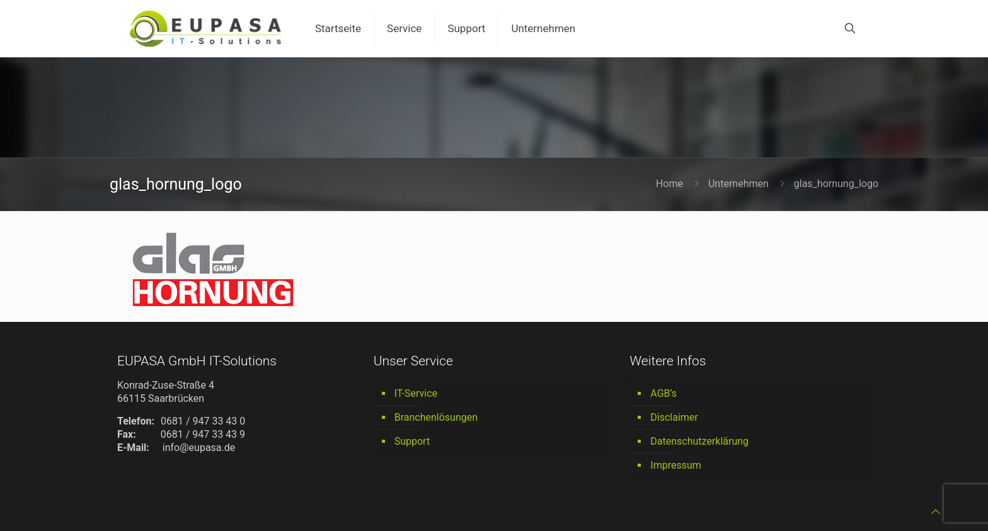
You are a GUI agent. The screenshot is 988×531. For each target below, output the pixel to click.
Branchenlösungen (436, 417)
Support (412, 441)
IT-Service (415, 393)
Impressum (675, 465)
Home (669, 184)
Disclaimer (674, 417)
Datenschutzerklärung (699, 441)
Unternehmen (738, 184)
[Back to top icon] (936, 511)
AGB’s (663, 393)
